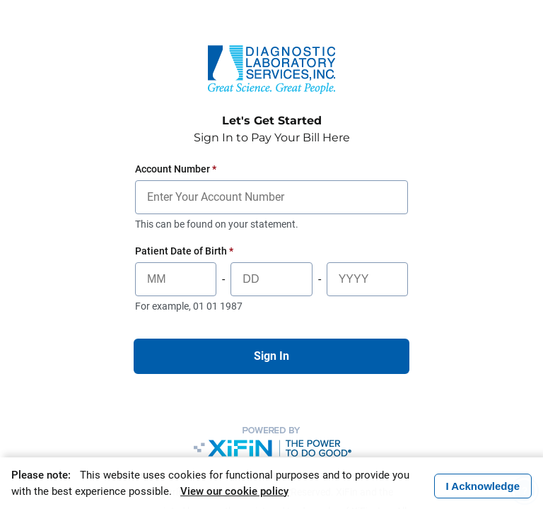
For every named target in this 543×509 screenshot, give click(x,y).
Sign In (271, 356)
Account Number (175, 169)
